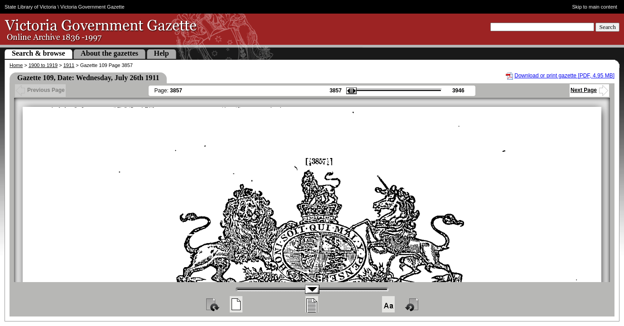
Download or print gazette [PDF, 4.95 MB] (564, 75)
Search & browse (38, 53)
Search (607, 27)
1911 (68, 65)
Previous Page (40, 90)
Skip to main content (594, 7)
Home (16, 65)
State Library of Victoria (30, 7)
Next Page (589, 90)
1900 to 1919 (43, 65)
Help (161, 53)
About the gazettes (109, 53)
